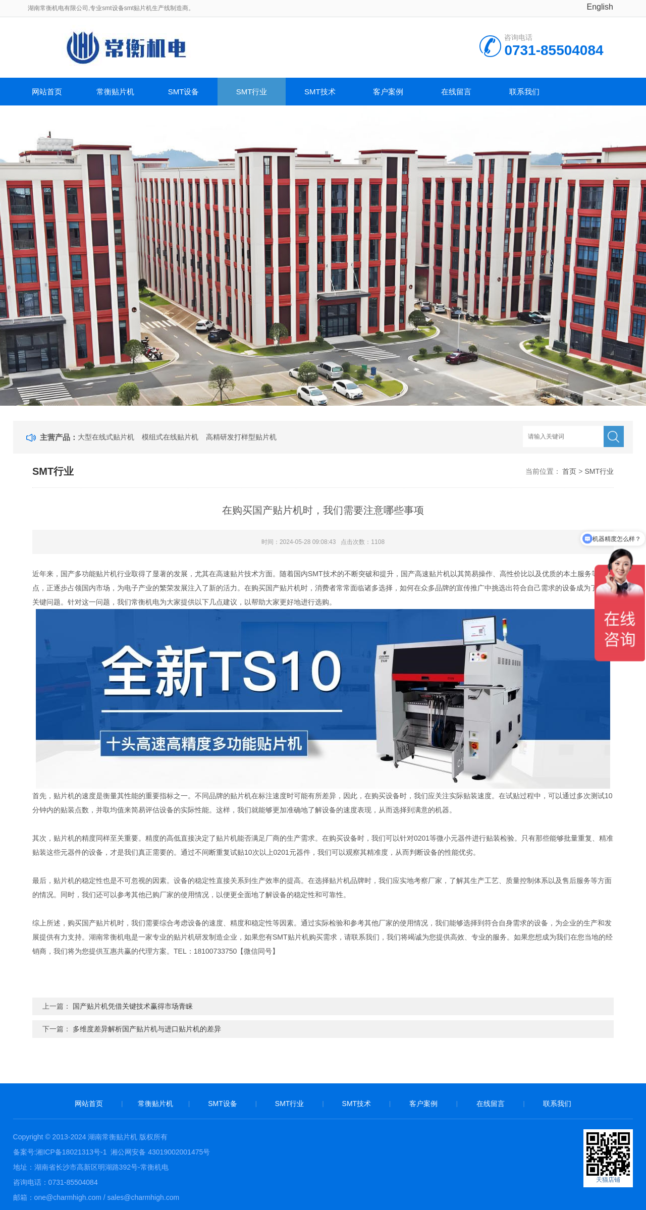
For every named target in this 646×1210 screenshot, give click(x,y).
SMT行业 (251, 91)
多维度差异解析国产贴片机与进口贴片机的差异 (147, 1029)
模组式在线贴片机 (170, 437)
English (600, 7)
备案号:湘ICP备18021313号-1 (60, 1152)
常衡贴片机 (115, 91)
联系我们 (524, 91)
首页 (569, 471)
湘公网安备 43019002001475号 (159, 1152)
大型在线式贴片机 (106, 437)
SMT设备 (183, 91)
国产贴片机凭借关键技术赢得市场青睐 (133, 1006)
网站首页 (47, 91)
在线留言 (456, 91)
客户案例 (388, 91)
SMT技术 (320, 91)
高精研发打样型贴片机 (241, 437)
